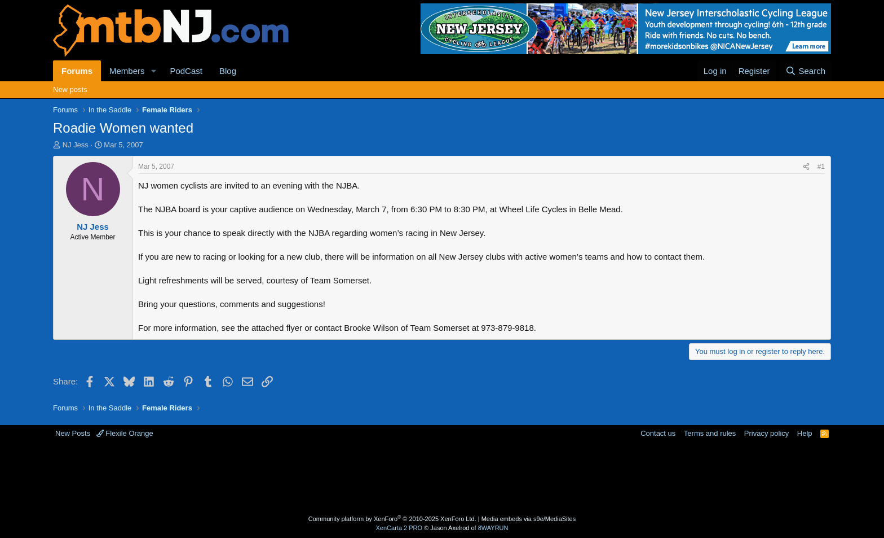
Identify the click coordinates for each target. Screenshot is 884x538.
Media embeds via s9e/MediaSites (528, 518)
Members (127, 71)
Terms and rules (710, 433)
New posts (70, 89)
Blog (227, 71)
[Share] (806, 166)
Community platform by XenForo (392, 518)
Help (804, 433)
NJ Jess (76, 145)
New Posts (72, 433)
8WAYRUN (493, 527)
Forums (76, 71)
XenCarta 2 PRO (399, 527)
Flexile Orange (124, 433)
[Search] (805, 70)
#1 (821, 166)
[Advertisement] (397, 475)
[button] (153, 70)
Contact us (657, 433)
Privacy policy (766, 433)
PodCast (186, 71)
